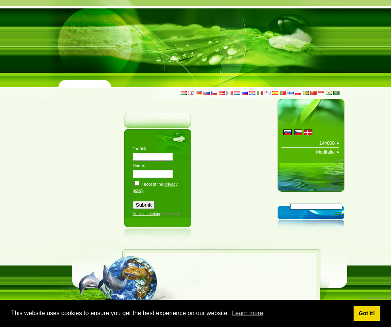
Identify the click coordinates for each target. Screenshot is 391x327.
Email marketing (146, 214)
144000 (326, 143)
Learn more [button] (247, 313)
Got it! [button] (367, 313)
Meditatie (325, 152)
